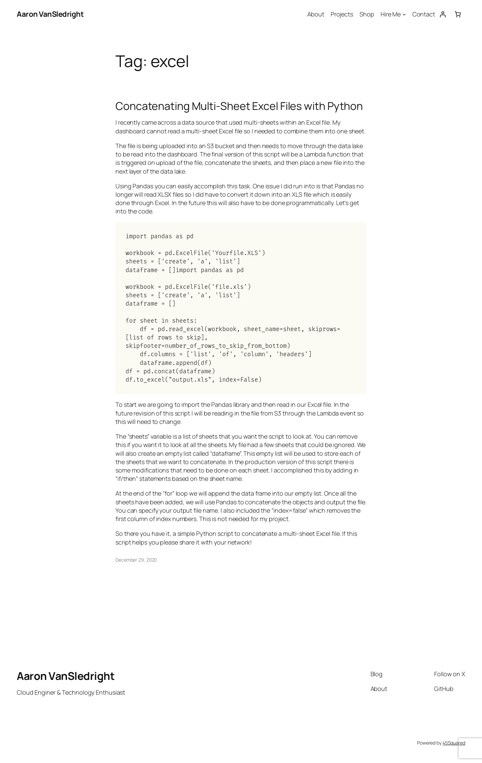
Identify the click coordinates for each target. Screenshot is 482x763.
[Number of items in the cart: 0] (457, 14)
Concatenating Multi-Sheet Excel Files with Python (239, 106)
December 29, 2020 (136, 560)
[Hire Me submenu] (404, 14)
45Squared (454, 743)
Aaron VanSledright (50, 14)
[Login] (442, 14)
